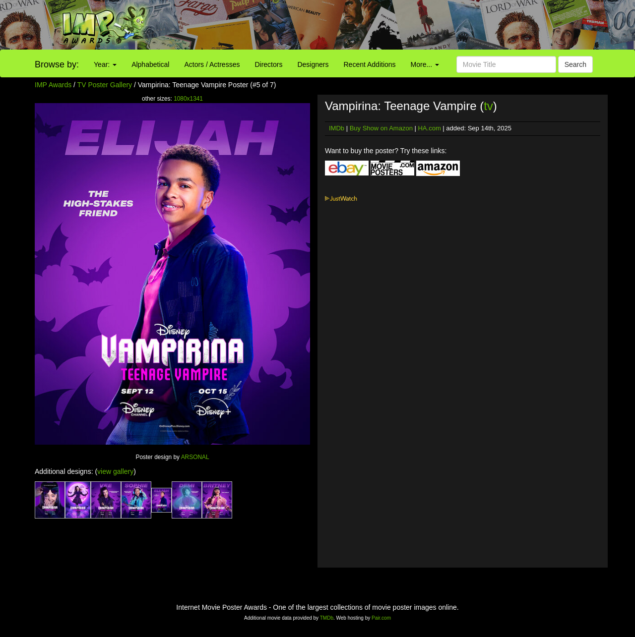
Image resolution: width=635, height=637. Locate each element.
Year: (105, 64)
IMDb (336, 128)
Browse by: (57, 64)
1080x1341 (188, 98)
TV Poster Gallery (104, 85)
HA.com (429, 128)
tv (488, 106)
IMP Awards (53, 85)
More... (425, 64)
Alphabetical (150, 64)
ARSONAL (195, 457)
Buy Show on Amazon (381, 128)
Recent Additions (370, 64)
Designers (312, 64)
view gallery (115, 471)
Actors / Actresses (212, 64)
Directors (268, 64)
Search (575, 64)
